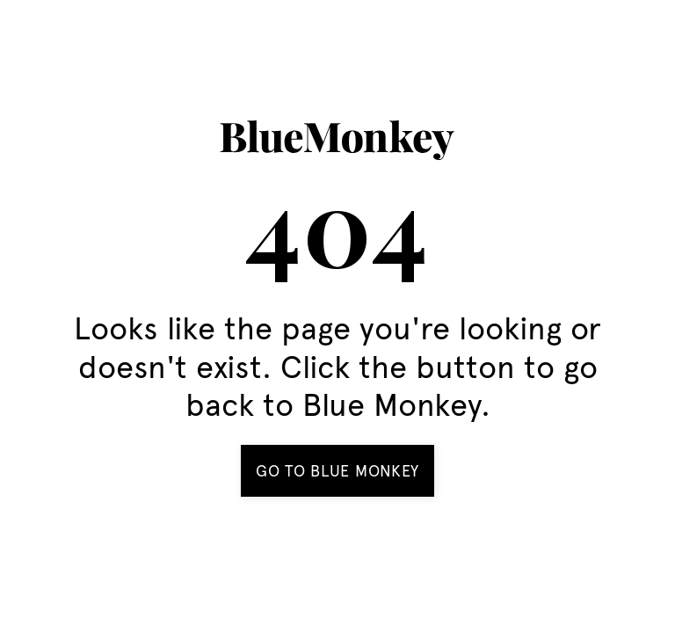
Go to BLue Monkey (337, 471)
